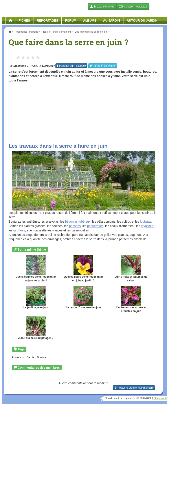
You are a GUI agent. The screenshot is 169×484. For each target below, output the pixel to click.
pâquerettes (95, 226)
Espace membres (102, 6)
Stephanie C (21, 65)
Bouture (41, 357)
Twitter (103, 65)
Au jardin (111, 20)
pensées (75, 226)
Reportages (47, 20)
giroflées (19, 230)
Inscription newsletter (133, 6)
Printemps (18, 357)
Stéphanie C (160, 398)
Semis (30, 357)
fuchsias (145, 221)
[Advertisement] (83, 111)
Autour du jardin (142, 20)
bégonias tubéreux (77, 221)
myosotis (147, 226)
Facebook (71, 65)
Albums (89, 20)
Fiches (24, 20)
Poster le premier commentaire (134, 387)
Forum (70, 20)
